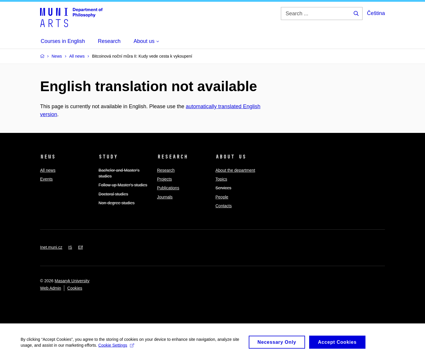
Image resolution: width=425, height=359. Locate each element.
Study (108, 156)
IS (70, 247)
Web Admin (50, 288)
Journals (165, 197)
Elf (80, 247)
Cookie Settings (116, 347)
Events (46, 179)
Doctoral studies (113, 194)
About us (230, 156)
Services (223, 188)
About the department (235, 170)
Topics (221, 179)
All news (47, 170)
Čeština (376, 13)
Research (172, 156)
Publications (168, 188)
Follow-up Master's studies (122, 185)
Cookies (74, 288)
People (221, 197)
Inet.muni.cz (51, 247)
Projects (164, 179)
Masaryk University (72, 280)
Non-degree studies (116, 203)
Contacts (223, 205)
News (47, 156)
